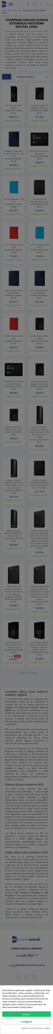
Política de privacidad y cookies (36, 1028)
